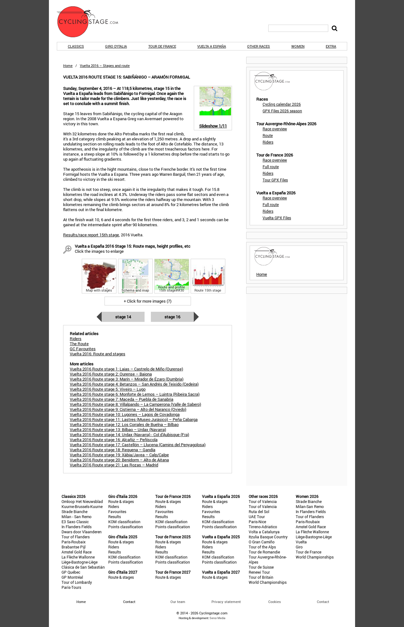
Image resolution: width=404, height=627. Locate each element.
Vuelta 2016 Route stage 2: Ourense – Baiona (111, 374)
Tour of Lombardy (77, 582)
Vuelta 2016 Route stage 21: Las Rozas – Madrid (114, 465)
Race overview (275, 128)
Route (268, 135)
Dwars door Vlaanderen (82, 531)
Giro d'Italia (116, 46)
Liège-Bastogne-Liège (80, 562)
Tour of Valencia (263, 501)
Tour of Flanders (76, 536)
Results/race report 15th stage (91, 235)
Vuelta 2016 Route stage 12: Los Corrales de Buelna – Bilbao (124, 424)
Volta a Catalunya (264, 531)
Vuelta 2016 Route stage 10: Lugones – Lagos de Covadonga (125, 414)
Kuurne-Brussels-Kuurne (82, 506)
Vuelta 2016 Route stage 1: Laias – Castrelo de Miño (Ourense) (126, 369)
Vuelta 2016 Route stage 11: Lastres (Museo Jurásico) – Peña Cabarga (134, 419)
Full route (271, 166)
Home (68, 65)
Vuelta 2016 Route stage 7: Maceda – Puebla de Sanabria (121, 399)
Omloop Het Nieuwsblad (82, 501)
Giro (299, 546)
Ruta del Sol (259, 511)
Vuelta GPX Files (277, 217)
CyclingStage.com (91, 21)
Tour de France (162, 46)
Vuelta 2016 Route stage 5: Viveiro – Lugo (108, 389)
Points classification (125, 526)
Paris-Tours (71, 587)
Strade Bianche (74, 511)
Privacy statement (226, 601)
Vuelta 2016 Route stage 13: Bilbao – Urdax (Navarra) (118, 429)
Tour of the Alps (262, 546)
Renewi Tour (259, 572)
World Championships (268, 582)
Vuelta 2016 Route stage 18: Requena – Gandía (112, 450)
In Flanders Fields (77, 526)
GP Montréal (72, 577)
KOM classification (124, 521)
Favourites (117, 511)
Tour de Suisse (261, 567)
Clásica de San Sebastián (83, 567)
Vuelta (301, 541)
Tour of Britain (261, 577)
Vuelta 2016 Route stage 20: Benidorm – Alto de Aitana (119, 460)
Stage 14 (123, 317)
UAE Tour (257, 516)
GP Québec (71, 572)
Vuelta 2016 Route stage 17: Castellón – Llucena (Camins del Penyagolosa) (137, 444)
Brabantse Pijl (74, 546)
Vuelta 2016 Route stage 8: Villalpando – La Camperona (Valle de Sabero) (135, 404)
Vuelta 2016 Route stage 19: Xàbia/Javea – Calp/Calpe (119, 455)
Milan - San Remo (77, 516)
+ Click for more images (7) (147, 301)
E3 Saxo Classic (75, 521)
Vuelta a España (211, 46)
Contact (323, 601)
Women (298, 46)
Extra (331, 46)
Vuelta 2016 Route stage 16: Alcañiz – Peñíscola (113, 439)
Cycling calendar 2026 (282, 104)
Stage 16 (172, 317)
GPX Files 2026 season (282, 110)
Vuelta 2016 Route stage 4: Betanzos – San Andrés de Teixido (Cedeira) (134, 384)
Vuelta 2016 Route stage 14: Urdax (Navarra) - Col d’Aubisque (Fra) (129, 434)
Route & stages (121, 501)
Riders (268, 142)
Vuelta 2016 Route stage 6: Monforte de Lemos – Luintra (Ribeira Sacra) (134, 394)
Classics (76, 46)
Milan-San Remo (310, 506)
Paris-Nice (257, 521)
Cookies (274, 601)
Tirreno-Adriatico (263, 526)
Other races (258, 46)
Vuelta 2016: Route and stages (97, 354)
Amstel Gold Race (77, 551)
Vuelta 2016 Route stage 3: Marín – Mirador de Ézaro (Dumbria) (126, 379)
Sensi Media (217, 618)
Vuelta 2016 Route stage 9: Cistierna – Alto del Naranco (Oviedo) (128, 409)
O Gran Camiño (262, 541)
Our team (177, 601)
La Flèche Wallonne (78, 556)
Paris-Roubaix (74, 541)
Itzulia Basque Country (268, 536)
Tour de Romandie (264, 551)
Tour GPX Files (275, 179)
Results (114, 516)
